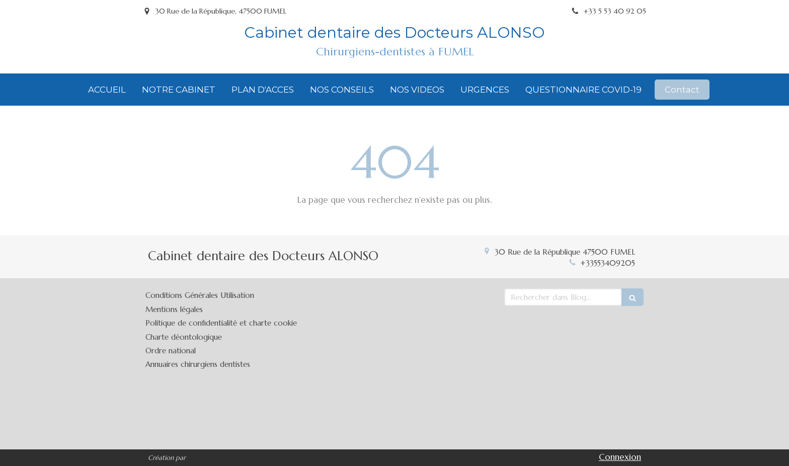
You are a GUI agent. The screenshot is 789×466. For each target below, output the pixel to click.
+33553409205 (607, 263)
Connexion (620, 456)
